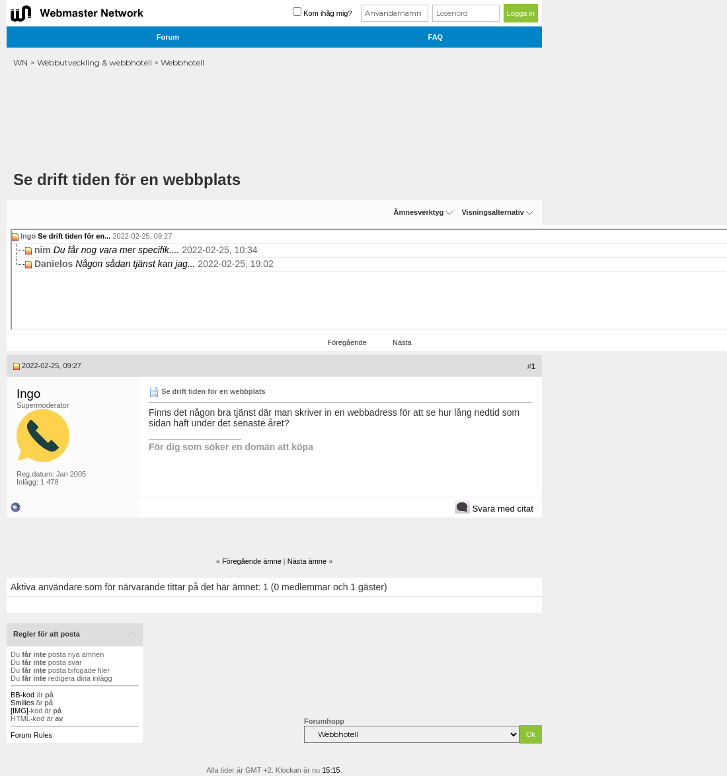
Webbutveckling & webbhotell (94, 62)
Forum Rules (31, 735)
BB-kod (22, 695)
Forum (168, 37)
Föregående (346, 342)
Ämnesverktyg (418, 212)
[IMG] (19, 711)
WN (20, 62)
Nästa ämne (306, 561)
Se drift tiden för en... (74, 236)
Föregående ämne (252, 561)
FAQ (435, 37)
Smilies (22, 703)
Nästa (402, 342)
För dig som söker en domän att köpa (231, 447)
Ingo (28, 394)
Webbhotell (182, 62)
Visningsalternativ (492, 212)
